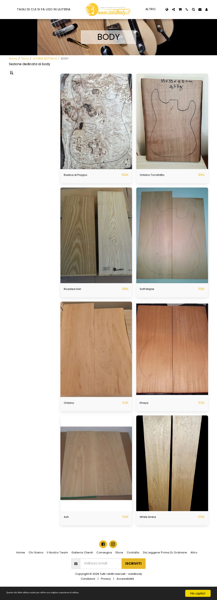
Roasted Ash (74, 300)
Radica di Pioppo (77, 185)
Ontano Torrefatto (155, 185)
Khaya (145, 414)
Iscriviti (133, 575)
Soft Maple (149, 300)
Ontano (70, 414)
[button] (173, 9)
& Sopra (22, 110)
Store (25, 58)
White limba (150, 528)
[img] (96, 132)
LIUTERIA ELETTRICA (45, 58)
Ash (67, 528)
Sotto (21, 93)
